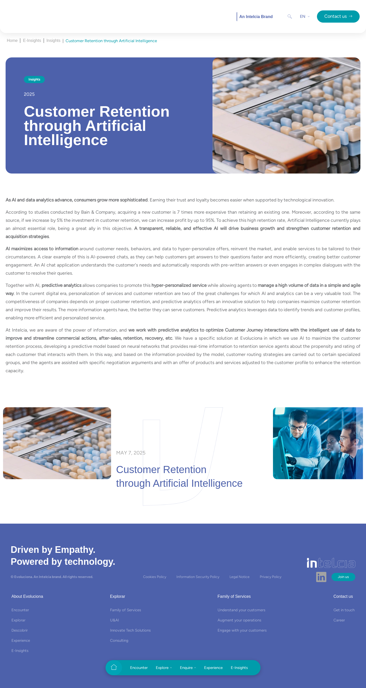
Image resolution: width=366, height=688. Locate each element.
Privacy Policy (270, 577)
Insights (53, 40)
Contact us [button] (338, 16)
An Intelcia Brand (256, 16)
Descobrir (19, 630)
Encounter (20, 610)
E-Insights (32, 40)
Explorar (18, 620)
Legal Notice (240, 577)
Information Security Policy (197, 577)
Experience (20, 640)
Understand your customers (241, 610)
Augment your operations (239, 620)
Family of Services (125, 610)
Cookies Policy (154, 577)
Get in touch (344, 610)
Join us (343, 577)
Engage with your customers (242, 630)
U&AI (114, 620)
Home (12, 40)
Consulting (119, 640)
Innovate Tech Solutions (130, 630)
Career (339, 620)
